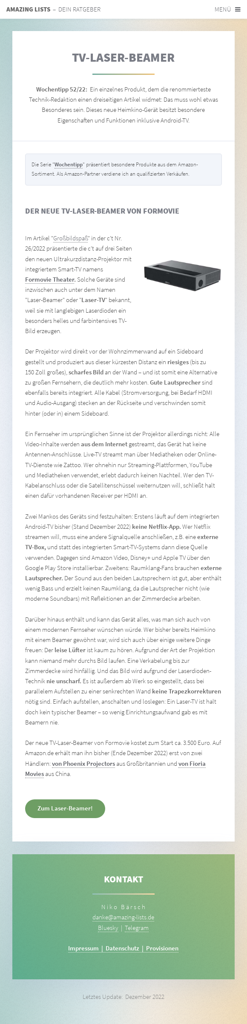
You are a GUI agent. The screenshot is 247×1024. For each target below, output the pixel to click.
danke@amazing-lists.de (123, 917)
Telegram (137, 928)
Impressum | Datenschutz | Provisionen (123, 948)
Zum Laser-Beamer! (65, 808)
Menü (223, 9)
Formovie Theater (49, 279)
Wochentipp (69, 164)
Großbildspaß (70, 238)
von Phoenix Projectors (83, 763)
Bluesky (108, 928)
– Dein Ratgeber (53, 9)
